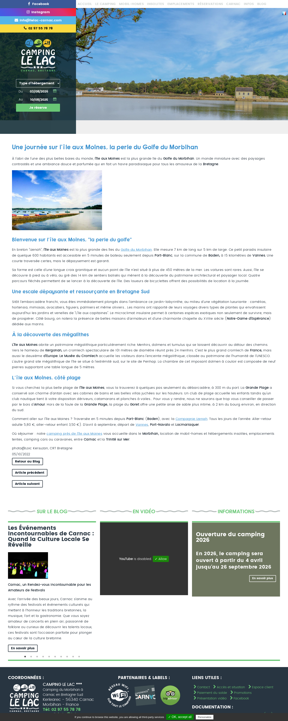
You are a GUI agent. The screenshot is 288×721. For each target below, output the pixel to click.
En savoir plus (23, 647)
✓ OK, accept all (180, 717)
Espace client (260, 686)
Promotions (241, 692)
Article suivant (27, 483)
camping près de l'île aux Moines (74, 433)
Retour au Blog (27, 460)
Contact (201, 686)
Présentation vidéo (210, 697)
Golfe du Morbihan (136, 249)
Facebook (239, 697)
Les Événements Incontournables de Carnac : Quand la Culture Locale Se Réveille (51, 536)
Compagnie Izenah (192, 418)
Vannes (142, 424)
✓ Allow (161, 558)
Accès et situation (228, 686)
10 (79, 656)
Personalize (204, 717)
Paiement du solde (210, 692)
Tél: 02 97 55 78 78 (62, 709)
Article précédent (29, 471)
